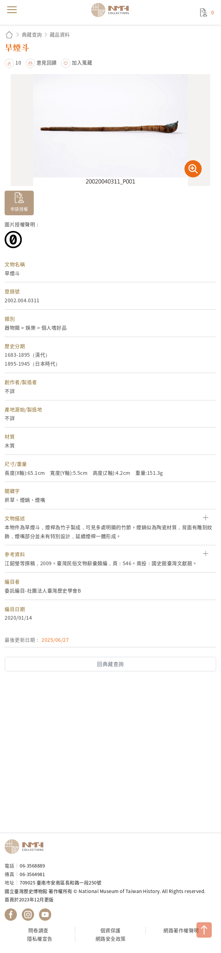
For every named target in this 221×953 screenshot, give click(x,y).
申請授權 (19, 209)
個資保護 (110, 930)
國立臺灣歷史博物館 (26, 846)
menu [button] (12, 9)
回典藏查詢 (110, 664)
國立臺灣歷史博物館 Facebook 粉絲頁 (11, 914)
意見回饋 (47, 62)
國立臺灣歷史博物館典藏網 (112, 9)
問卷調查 (38, 930)
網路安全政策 (110, 938)
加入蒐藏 (82, 62)
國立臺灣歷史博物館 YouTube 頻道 (45, 914)
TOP (204, 930)
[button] (110, 518)
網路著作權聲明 (181, 930)
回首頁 (9, 35)
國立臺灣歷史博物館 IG (28, 914)
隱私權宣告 (39, 938)
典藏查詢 (32, 34)
